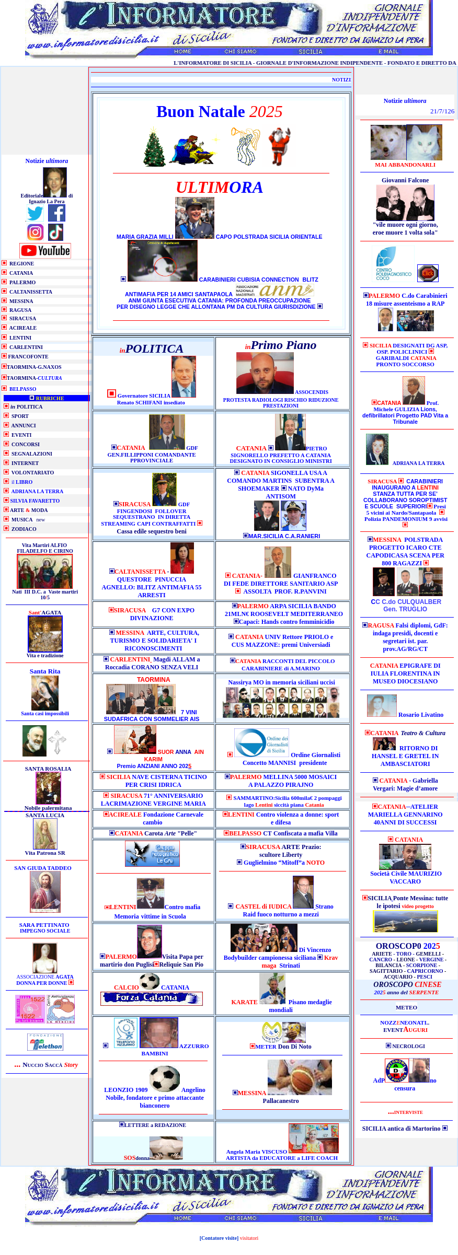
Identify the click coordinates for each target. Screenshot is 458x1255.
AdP (379, 1080)
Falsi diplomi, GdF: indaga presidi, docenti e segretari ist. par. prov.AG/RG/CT (410, 637)
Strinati (299, 961)
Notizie (47, 161)
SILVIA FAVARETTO (35, 501)
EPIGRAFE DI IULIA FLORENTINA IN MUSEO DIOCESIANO (406, 673)
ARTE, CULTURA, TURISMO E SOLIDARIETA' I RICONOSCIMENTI (155, 640)
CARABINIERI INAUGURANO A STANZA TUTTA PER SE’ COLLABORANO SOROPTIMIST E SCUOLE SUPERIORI (405, 493)
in (164, 916)
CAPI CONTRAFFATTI (167, 524)
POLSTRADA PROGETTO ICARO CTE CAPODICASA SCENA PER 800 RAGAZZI (405, 551)
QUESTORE (134, 579)
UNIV (273, 637)
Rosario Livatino (420, 714)
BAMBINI (155, 1053)
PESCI (424, 977)
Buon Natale (200, 111)
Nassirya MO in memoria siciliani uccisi (281, 682)
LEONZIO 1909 (125, 1090)
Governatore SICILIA (144, 396)
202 (406, 992)
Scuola (177, 916)
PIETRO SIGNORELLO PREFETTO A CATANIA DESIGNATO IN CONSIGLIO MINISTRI (280, 455)
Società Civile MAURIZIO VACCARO (405, 877)
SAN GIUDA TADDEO (43, 868)
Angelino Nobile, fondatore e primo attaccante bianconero (155, 1097)
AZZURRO (194, 1046)
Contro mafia (183, 907)
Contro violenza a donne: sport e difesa (283, 818)
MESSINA (131, 632)
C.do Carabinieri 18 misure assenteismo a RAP (407, 299)
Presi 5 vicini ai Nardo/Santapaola (406, 509)
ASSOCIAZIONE (45, 980)
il (22, 482)
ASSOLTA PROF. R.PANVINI (285, 591)
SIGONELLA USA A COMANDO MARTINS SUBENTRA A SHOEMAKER (281, 480)
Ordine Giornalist (315, 755)
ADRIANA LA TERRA (37, 491)
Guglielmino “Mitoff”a (277, 862)
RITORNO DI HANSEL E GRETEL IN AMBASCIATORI (405, 756)
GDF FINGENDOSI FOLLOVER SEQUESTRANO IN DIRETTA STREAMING (145, 514)
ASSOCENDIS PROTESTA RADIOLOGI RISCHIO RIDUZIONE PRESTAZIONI (281, 399)
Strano (324, 906)
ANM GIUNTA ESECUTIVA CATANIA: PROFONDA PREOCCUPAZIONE (219, 300)
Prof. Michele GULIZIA (406, 406)
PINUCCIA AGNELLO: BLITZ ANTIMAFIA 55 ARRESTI (152, 587)
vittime (150, 916)
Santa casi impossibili (45, 713)
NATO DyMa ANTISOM (295, 492)
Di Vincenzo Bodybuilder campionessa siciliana (277, 953)
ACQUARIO (398, 977)
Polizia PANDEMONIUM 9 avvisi (406, 519)
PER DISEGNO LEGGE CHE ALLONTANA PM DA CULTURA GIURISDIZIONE (216, 307)
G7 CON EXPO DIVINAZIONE (162, 614)
